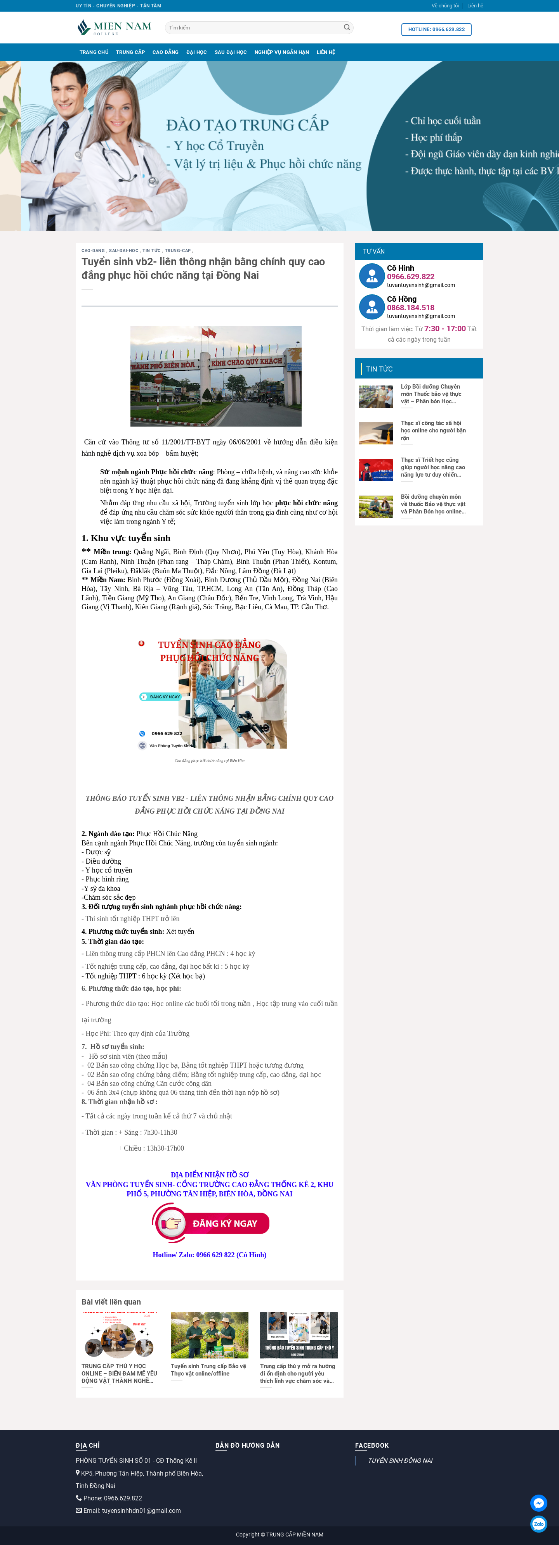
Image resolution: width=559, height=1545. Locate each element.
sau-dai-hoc (124, 250)
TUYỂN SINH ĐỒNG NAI (400, 1460)
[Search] (347, 28)
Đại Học (196, 52)
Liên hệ (475, 6)
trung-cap (179, 250)
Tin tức (152, 250)
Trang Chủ (94, 52)
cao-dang (94, 250)
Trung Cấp (130, 52)
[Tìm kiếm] (259, 27)
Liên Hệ (326, 52)
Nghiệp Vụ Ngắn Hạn (282, 52)
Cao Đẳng (166, 52)
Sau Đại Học (231, 52)
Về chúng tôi (445, 6)
